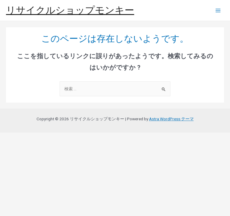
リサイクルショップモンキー (70, 10)
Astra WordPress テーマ (171, 118)
